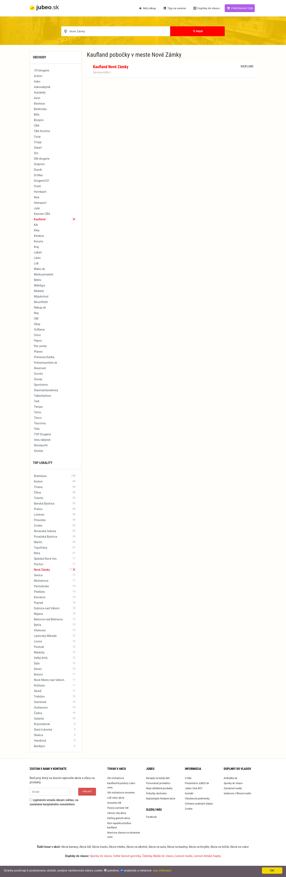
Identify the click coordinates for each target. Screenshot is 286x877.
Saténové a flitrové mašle (237, 793)
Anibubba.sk (230, 778)
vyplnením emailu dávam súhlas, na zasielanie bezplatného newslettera (54, 802)
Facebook (151, 817)
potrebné (113, 870)
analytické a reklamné (137, 870)
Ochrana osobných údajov (199, 803)
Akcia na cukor (239, 846)
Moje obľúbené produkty (159, 788)
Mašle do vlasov (163, 856)
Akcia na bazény (177, 846)
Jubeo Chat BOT (194, 788)
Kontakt (189, 793)
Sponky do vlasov (233, 783)
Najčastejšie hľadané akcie (160, 798)
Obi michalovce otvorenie (121, 792)
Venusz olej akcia (116, 813)
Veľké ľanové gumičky (127, 856)
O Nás (188, 778)
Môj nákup (147, 8)
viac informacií (162, 870)
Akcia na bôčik (219, 846)
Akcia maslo (99, 846)
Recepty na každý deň (158, 778)
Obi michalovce (115, 778)
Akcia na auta (157, 846)
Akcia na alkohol (136, 846)
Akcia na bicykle (199, 846)
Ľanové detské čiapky (207, 856)
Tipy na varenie (174, 8)
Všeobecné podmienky (197, 798)
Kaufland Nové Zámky (110, 66)
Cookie (188, 808)
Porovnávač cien (240, 8)
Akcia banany (69, 846)
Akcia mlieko (117, 846)
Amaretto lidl (114, 802)
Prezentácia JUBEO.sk (197, 783)
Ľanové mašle (183, 856)
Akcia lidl (85, 846)
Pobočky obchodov (156, 793)
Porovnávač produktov (158, 783)
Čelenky (147, 856)
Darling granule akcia (118, 818)
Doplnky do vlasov (206, 8)
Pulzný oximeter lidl (117, 808)
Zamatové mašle (233, 788)
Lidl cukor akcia (115, 797)
